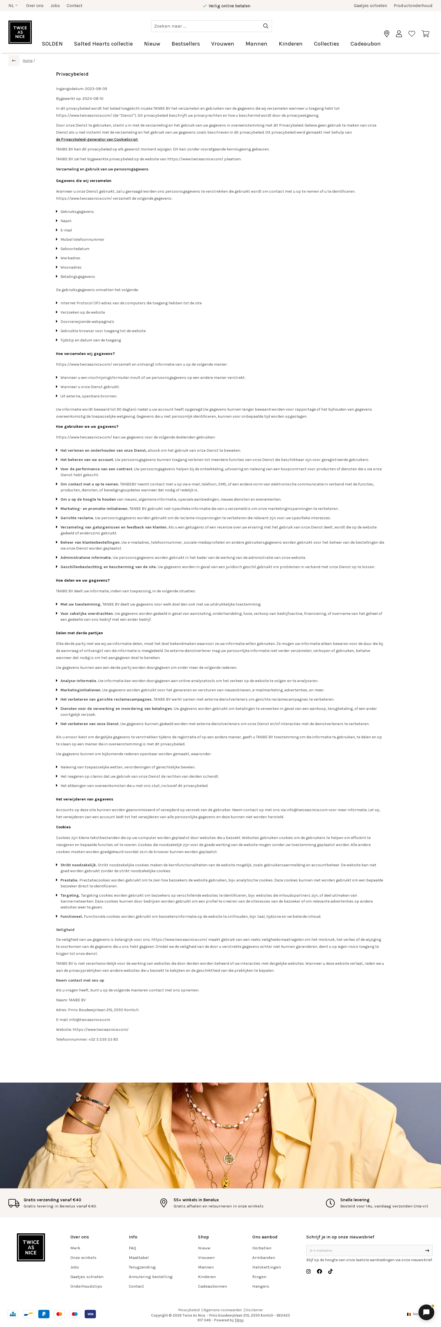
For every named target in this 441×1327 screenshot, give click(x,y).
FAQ (132, 1247)
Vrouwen (222, 44)
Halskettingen (266, 1267)
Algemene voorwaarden (222, 1310)
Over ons (35, 5)
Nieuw (152, 44)
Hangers (260, 1286)
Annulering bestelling (151, 1276)
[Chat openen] (426, 1312)
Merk (75, 1247)
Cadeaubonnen (212, 1286)
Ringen (259, 1276)
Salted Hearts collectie (103, 44)
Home (28, 61)
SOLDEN (52, 44)
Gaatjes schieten (370, 5)
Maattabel (139, 1257)
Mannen (256, 44)
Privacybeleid (189, 1310)
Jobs (55, 5)
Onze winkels (83, 1257)
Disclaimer (254, 1310)
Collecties (326, 44)
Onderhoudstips (86, 1286)
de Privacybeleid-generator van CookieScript (97, 139)
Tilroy (239, 1320)
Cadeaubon (365, 44)
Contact (74, 5)
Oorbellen (261, 1247)
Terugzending (142, 1267)
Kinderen (291, 44)
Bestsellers (186, 44)
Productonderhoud (413, 5)
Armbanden (263, 1257)
